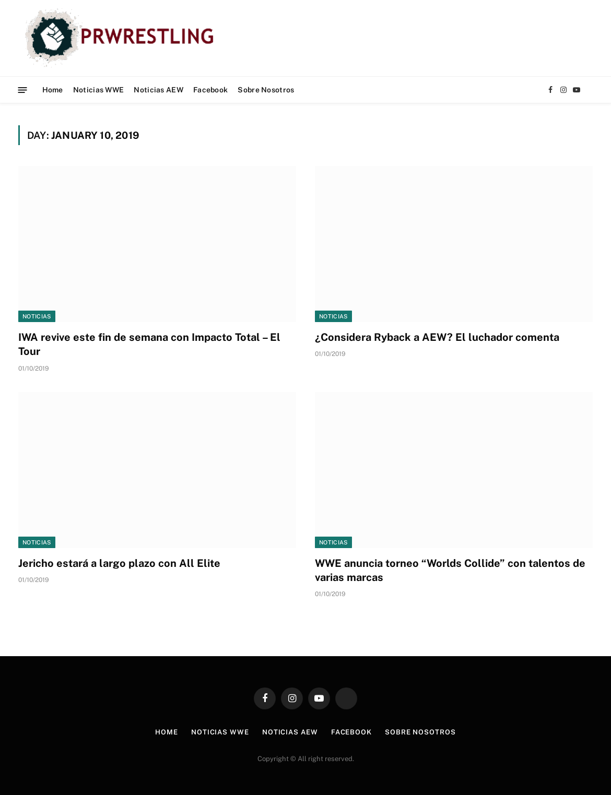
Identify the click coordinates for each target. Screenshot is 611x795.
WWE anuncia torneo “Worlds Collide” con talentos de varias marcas (450, 570)
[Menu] (22, 89)
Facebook (210, 90)
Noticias (36, 316)
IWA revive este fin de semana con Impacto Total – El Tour (149, 344)
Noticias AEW (158, 90)
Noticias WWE (98, 90)
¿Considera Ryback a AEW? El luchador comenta (437, 337)
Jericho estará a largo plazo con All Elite (119, 563)
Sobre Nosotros (266, 90)
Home (52, 90)
